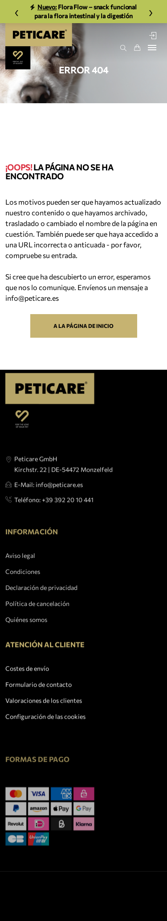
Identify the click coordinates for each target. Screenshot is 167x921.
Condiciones (22, 599)
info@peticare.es (32, 298)
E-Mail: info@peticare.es (48, 503)
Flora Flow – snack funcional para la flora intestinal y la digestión (83, 11)
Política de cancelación (37, 631)
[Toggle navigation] (152, 47)
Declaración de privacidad (41, 615)
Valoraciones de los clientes (43, 712)
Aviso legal (20, 583)
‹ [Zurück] (17, 11)
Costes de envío (27, 680)
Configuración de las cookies (45, 728)
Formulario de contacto (38, 696)
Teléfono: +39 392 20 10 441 (54, 518)
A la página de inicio (83, 326)
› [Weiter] (151, 11)
